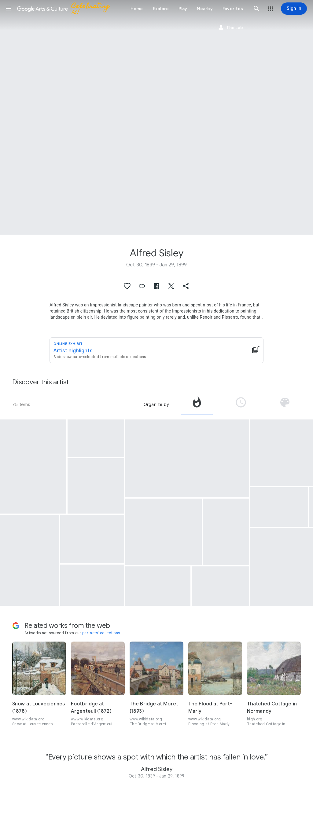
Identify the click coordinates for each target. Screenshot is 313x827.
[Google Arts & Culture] (66, 8)
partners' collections (101, 633)
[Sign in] (294, 8)
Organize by (156, 404)
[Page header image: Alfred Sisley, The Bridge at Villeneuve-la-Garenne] (156, 117)
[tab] (197, 404)
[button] (8, 8)
